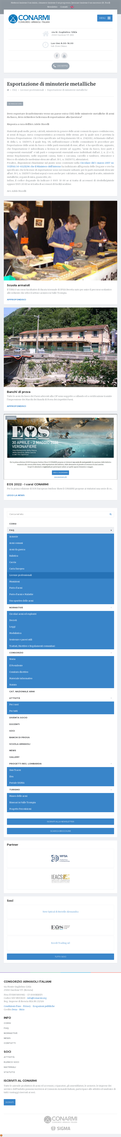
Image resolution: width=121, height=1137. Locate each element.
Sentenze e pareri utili (20, 639)
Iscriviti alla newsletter (60, 821)
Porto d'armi (15, 588)
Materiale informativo (20, 678)
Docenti (14, 724)
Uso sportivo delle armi (21, 600)
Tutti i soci (60, 956)
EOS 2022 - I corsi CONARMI (28, 484)
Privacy (27, 1006)
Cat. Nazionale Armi (22, 691)
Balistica (13, 556)
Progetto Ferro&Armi (20, 809)
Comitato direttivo (18, 672)
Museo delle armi (18, 796)
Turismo (14, 789)
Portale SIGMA (16, 783)
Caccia (12, 562)
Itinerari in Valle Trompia (22, 802)
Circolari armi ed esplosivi (22, 614)
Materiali (10, 1067)
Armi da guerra (17, 549)
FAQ (11, 530)
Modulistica (15, 633)
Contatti (64, 7)
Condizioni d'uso (12, 1006)
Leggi (12, 626)
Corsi (12, 523)
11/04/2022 (11, 418)
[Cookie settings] (1, 1135)
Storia (12, 659)
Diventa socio (18, 717)
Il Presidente (16, 665)
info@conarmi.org (37, 998)
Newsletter (52, 7)
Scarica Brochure (60, 831)
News (12, 750)
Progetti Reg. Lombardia (25, 763)
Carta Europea (16, 568)
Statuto (13, 684)
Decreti (13, 620)
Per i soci (14, 704)
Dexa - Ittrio (18, 1009)
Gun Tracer (15, 770)
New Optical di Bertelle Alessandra (60, 911)
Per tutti (13, 711)
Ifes (11, 776)
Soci (12, 730)
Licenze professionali (20, 575)
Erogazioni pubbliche (44, 1006)
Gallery (14, 757)
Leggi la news (16, 495)
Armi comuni (16, 543)
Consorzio (16, 652)
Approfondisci (16, 299)
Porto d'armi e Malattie (21, 594)
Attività (14, 698)
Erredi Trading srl (60, 943)
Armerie (13, 536)
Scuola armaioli (18, 285)
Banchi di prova (18, 392)
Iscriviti (10, 1102)
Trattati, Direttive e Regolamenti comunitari (32, 646)
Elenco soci (11, 1062)
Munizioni (14, 581)
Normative (16, 607)
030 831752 (60, 66)
